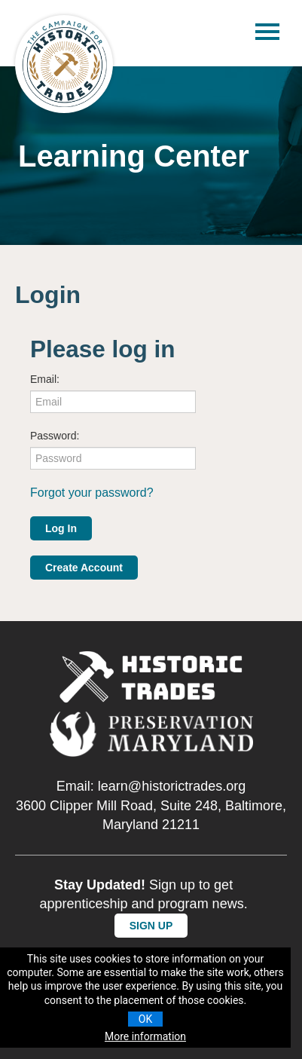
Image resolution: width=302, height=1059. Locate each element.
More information (145, 1036)
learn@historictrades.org (172, 786)
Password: (54, 436)
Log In (61, 528)
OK (145, 1019)
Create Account (84, 568)
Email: (44, 379)
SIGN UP (151, 926)
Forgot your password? (92, 492)
